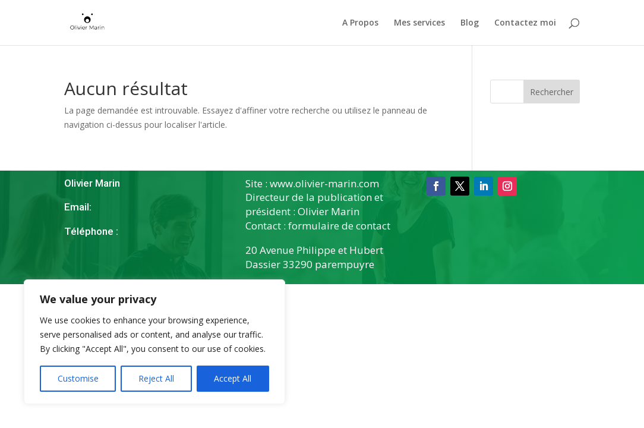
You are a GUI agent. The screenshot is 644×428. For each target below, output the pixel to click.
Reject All (156, 378)
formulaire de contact (339, 225)
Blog (469, 23)
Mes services (419, 23)
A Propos (360, 23)
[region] (154, 341)
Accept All (232, 378)
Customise (78, 378)
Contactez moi (525, 23)
